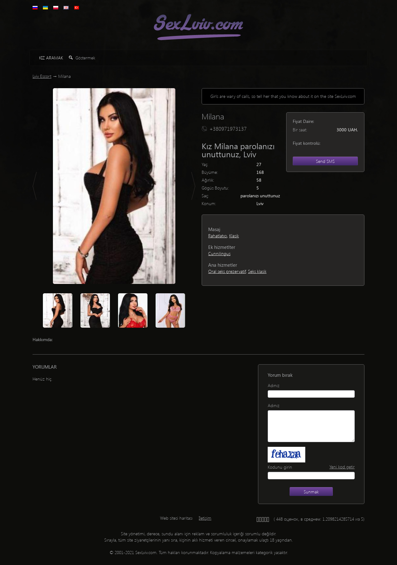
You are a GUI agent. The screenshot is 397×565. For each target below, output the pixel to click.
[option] (114, 186)
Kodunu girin (280, 467)
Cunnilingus (219, 253)
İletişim (205, 518)
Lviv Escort (42, 76)
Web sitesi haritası (176, 518)
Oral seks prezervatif (227, 271)
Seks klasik (257, 271)
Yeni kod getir (342, 467)
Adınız (274, 385)
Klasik (234, 236)
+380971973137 (228, 128)
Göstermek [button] (82, 58)
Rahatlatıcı (217, 236)
